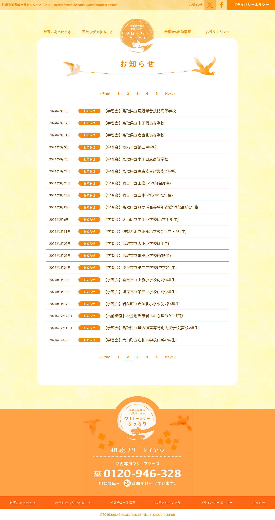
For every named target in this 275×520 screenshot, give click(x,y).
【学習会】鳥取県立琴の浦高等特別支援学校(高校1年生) (151, 207)
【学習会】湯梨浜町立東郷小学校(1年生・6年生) (145, 231)
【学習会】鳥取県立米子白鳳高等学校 (135, 159)
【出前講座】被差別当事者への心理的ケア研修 (143, 315)
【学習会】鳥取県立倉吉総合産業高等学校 (139, 171)
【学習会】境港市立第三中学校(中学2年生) (140, 291)
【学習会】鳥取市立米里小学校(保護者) (137, 255)
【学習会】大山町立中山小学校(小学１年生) (141, 219)
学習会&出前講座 (177, 32)
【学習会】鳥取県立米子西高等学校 (133, 123)
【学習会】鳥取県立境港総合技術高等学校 (139, 110)
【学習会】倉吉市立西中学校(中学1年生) (138, 195)
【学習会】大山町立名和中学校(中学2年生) (140, 340)
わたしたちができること (73, 502)
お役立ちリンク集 (168, 502)
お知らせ (195, 5)
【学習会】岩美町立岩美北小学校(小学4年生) (142, 303)
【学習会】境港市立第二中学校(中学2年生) (140, 267)
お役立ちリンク (218, 32)
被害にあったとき (57, 32)
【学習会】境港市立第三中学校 (130, 147)
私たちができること (97, 32)
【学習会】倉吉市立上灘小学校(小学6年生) (140, 279)
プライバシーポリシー (216, 502)
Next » (170, 94)
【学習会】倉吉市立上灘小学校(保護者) (137, 183)
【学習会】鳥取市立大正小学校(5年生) (136, 243)
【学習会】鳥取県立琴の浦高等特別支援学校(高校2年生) (151, 327)
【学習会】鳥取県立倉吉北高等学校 (133, 135)
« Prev (104, 94)
